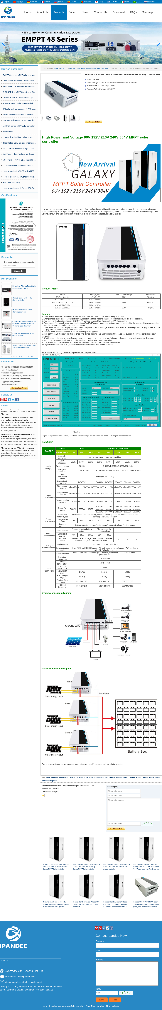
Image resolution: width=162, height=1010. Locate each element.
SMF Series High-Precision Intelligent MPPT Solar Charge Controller (19, 154)
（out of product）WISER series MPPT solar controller (19, 171)
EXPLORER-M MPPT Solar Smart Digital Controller (19, 92)
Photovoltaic (64, 777)
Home (27, 12)
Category (63, 68)
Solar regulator (52, 777)
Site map (147, 12)
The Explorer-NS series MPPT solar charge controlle (19, 81)
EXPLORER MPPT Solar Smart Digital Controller (19, 98)
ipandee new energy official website (66, 1006)
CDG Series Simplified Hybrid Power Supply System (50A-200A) (19, 137)
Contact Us (100, 12)
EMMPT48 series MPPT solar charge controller (19, 75)
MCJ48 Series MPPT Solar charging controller (19, 160)
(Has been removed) (11, 182)
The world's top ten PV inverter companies (17, 450)
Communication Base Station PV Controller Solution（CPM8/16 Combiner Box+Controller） (19, 165)
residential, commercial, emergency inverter (87, 777)
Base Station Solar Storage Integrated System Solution (19, 143)
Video (73, 12)
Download (119, 12)
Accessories (8, 132)
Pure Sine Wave (122, 777)
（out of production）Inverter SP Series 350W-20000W (19, 177)
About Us (42, 12)
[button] (77, 61)
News (85, 12)
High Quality (110, 777)
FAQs (133, 12)
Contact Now (19, 388)
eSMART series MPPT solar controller (18, 120)
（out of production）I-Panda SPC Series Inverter (19, 188)
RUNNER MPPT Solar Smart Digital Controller (19, 103)
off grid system (135, 777)
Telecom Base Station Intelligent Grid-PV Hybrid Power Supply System (19, 148)
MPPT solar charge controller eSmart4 (19, 86)
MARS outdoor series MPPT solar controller (19, 115)
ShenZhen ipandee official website (102, 1006)
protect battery (148, 777)
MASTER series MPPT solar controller (19, 126)
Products (58, 12)
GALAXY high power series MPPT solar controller (19, 109)
